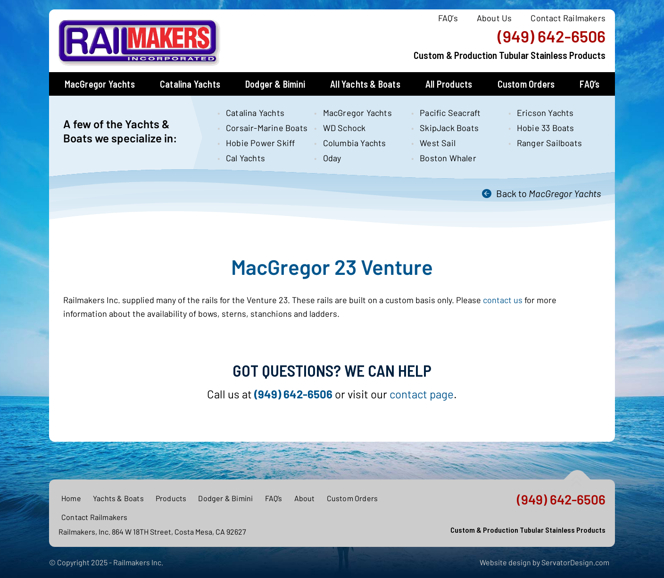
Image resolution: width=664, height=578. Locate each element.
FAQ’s (448, 18)
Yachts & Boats (118, 498)
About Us (494, 18)
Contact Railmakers (568, 18)
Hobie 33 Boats (545, 128)
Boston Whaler (448, 158)
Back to (548, 193)
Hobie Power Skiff (260, 143)
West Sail (438, 143)
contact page (422, 394)
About (304, 498)
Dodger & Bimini (275, 84)
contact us (503, 300)
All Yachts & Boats (365, 84)
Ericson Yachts (545, 112)
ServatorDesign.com (575, 562)
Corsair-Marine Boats (262, 128)
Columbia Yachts (354, 143)
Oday (332, 158)
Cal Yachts (245, 158)
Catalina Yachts (190, 84)
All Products (448, 84)
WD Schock (344, 128)
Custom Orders (526, 84)
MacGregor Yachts (100, 84)
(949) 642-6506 (552, 36)
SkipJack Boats (449, 128)
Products (171, 498)
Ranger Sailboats (549, 143)
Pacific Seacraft (450, 112)
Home (71, 498)
